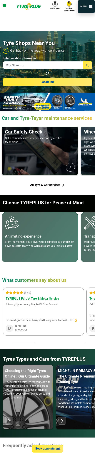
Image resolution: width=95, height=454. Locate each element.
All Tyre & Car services (47, 185)
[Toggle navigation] (3, 6)
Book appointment (47, 448)
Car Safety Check (23, 132)
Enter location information (20, 58)
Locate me (48, 82)
